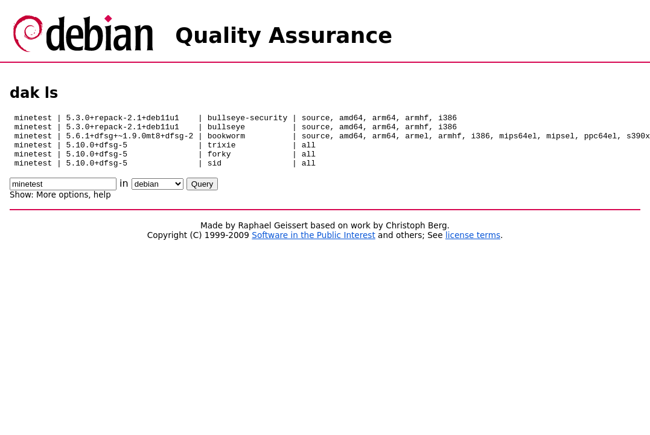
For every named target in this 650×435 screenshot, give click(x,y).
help (102, 205)
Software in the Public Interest (313, 246)
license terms (472, 246)
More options (62, 205)
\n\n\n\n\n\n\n (157, 195)
